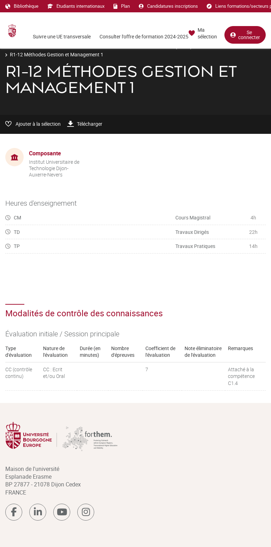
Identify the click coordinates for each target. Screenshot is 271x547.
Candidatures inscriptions (168, 6)
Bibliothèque (21, 6)
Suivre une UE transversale (62, 36)
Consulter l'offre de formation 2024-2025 (144, 36)
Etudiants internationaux (75, 6)
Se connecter (245, 35)
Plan (121, 6)
